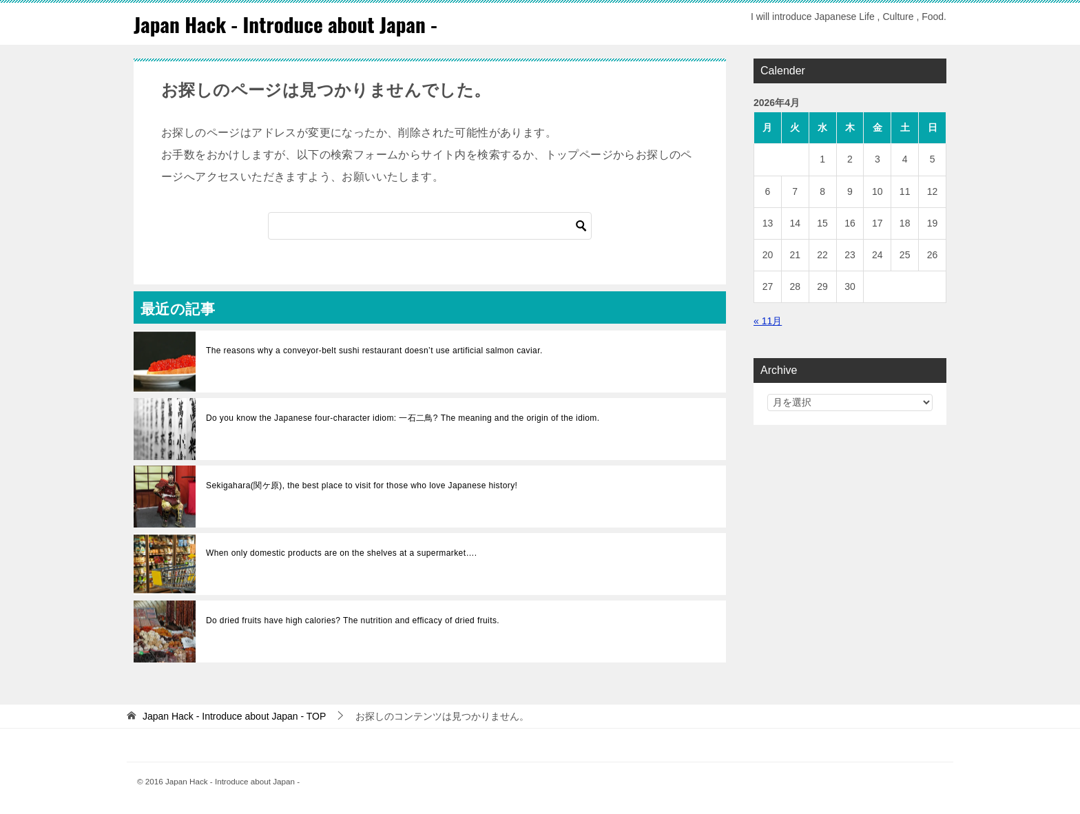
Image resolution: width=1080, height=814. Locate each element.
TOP (234, 716)
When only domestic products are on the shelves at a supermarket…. (341, 553)
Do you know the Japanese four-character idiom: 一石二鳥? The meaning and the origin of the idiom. (402, 418)
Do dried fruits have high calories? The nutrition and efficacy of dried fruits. (352, 620)
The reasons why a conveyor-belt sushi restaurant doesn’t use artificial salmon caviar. (374, 350)
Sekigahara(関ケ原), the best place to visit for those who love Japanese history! (361, 485)
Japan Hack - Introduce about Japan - (289, 23)
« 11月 (768, 320)
